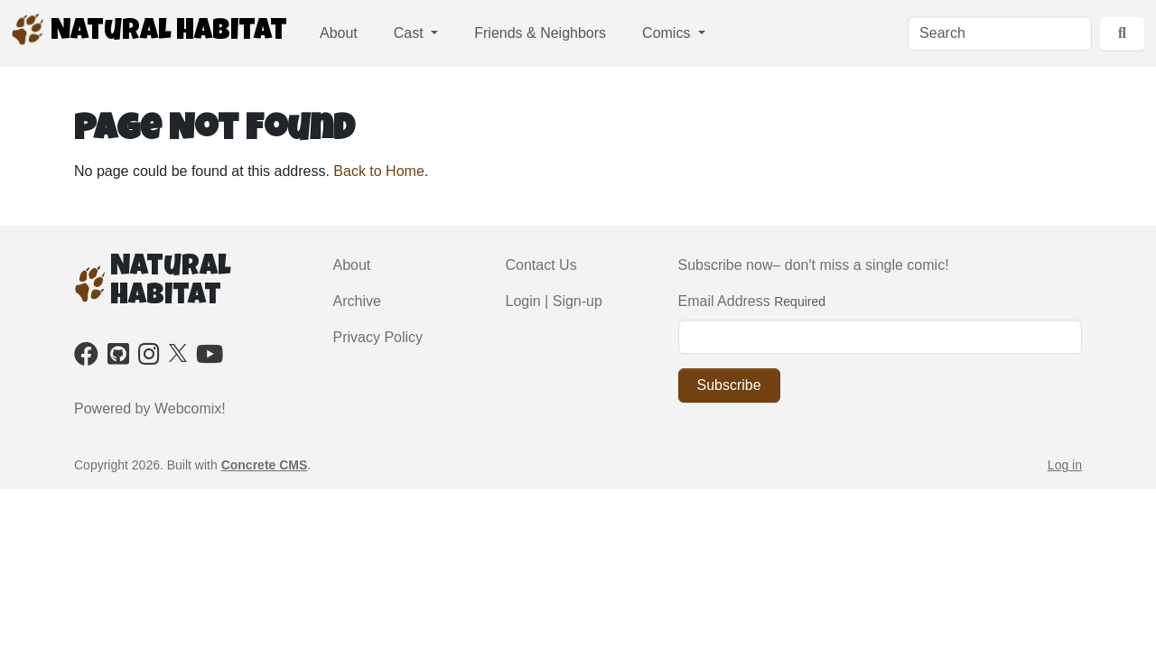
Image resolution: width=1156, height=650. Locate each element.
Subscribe (729, 385)
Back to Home (378, 171)
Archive (357, 301)
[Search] (1000, 33)
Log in (1065, 465)
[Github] (118, 358)
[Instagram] (149, 358)
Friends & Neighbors (540, 33)
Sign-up (577, 301)
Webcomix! (190, 408)
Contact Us (541, 265)
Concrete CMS (264, 465)
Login (523, 301)
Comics (668, 33)
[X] (178, 351)
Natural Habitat (149, 30)
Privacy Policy (378, 337)
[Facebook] (86, 358)
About (339, 33)
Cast (410, 33)
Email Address (724, 301)
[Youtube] (209, 358)
